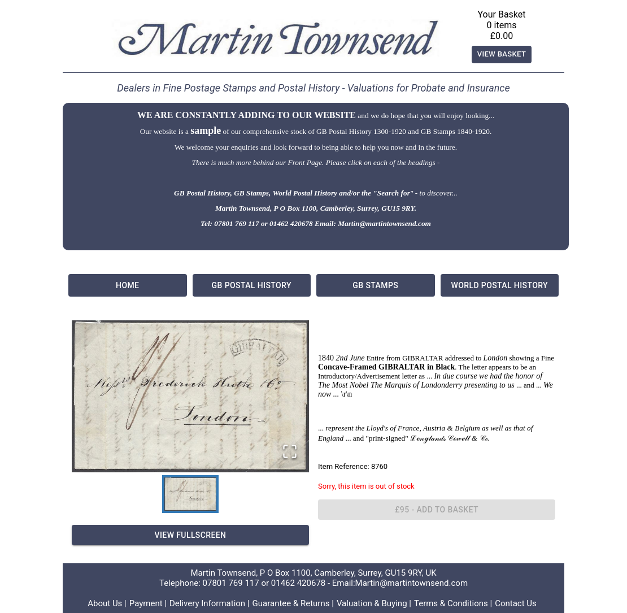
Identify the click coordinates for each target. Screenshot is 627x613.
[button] (190, 396)
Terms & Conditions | (453, 603)
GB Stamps (375, 285)
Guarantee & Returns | (293, 603)
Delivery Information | (209, 603)
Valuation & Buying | (374, 603)
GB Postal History (252, 285)
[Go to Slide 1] (190, 494)
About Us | (107, 603)
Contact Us (516, 603)
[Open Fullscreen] (290, 452)
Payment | (148, 603)
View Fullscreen (190, 535)
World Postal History (500, 285)
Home (127, 285)
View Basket (502, 54)
